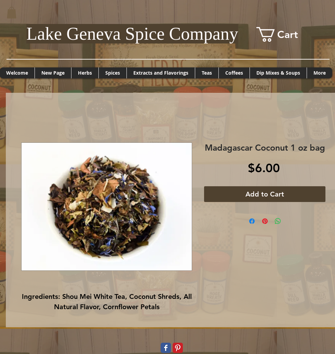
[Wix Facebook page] (166, 348)
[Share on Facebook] (252, 221)
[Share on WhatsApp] (278, 221)
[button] (11, 12)
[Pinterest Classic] (178, 348)
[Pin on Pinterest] (265, 221)
